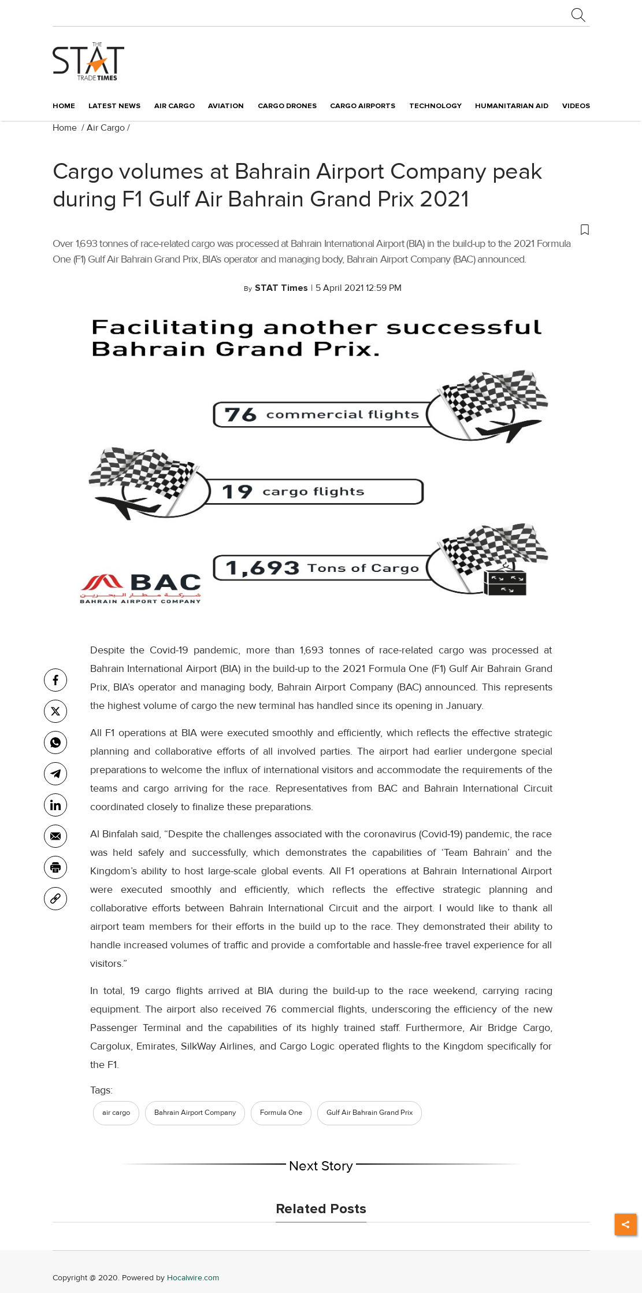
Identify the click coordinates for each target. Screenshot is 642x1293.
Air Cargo (106, 128)
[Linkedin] (55, 805)
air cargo (116, 1112)
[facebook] (55, 680)
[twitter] (55, 711)
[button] (321, 229)
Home (64, 105)
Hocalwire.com (193, 1278)
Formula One (281, 1112)
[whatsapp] (55, 742)
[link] (55, 898)
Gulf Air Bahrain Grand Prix (369, 1112)
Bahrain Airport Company (195, 1112)
